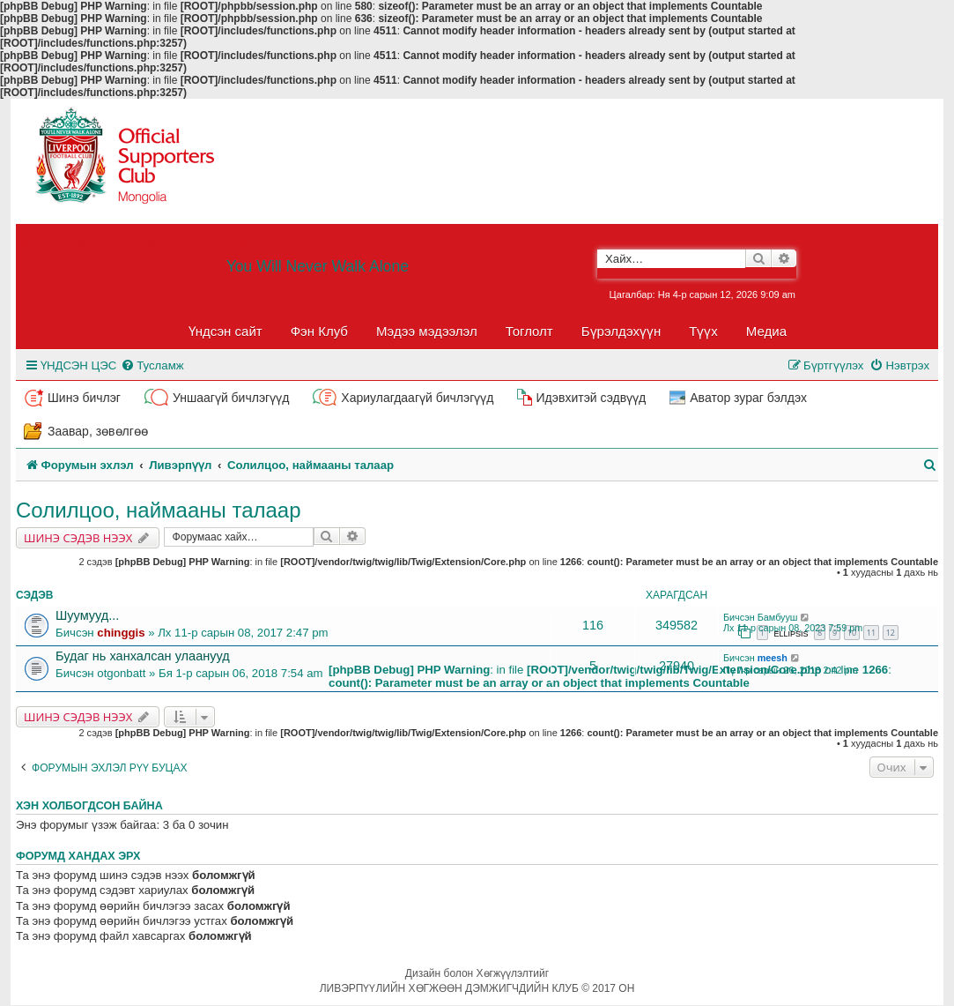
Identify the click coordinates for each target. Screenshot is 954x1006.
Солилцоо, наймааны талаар (158, 510)
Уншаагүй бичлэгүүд (231, 398)
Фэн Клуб (319, 331)
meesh (773, 657)
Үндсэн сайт (226, 331)
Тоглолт (529, 331)
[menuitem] (152, 365)
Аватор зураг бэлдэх (748, 398)
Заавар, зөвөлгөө (98, 431)
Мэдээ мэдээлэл (426, 331)
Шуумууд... (87, 615)
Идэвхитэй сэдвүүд (591, 398)
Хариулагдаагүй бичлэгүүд (417, 398)
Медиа (766, 331)
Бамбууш (778, 617)
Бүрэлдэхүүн (621, 331)
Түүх (703, 331)
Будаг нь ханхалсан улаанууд (142, 656)
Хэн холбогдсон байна (89, 806)
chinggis (120, 632)
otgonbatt (121, 673)
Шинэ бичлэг (84, 398)
